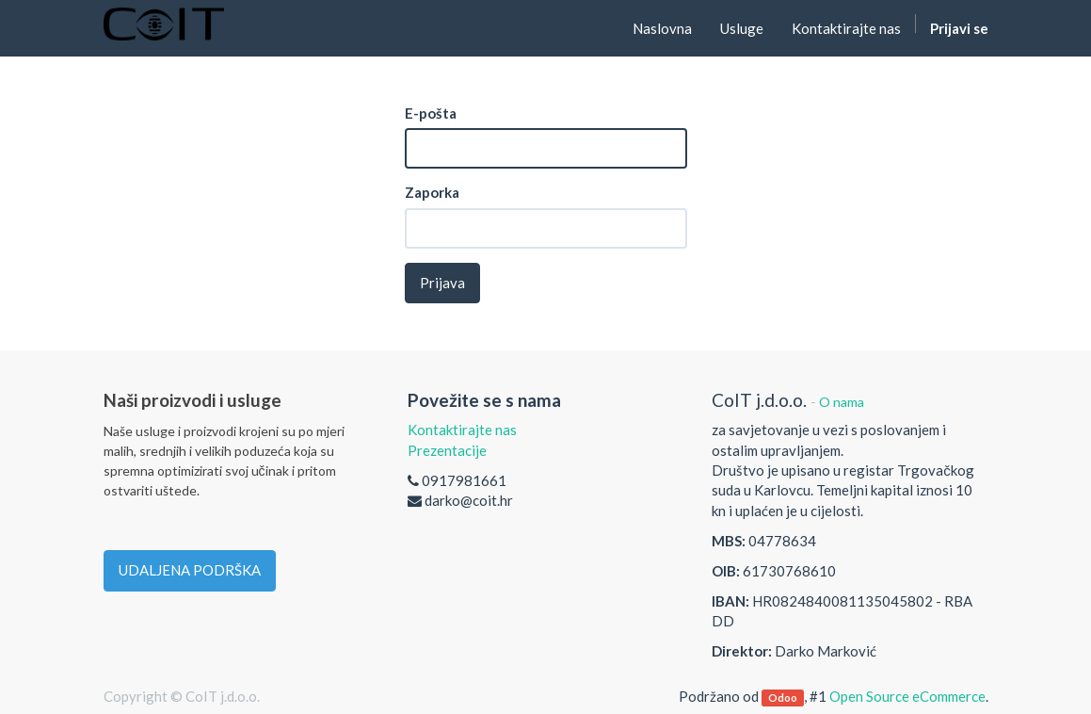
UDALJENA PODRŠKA (190, 569)
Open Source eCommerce (907, 696)
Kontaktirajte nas (462, 429)
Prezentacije (447, 450)
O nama (841, 402)
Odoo (782, 697)
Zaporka (432, 192)
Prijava (442, 282)
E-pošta (431, 113)
